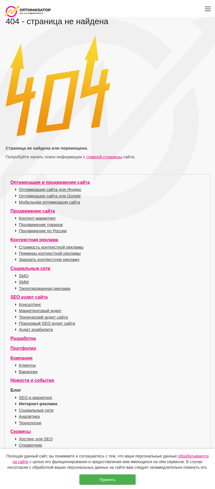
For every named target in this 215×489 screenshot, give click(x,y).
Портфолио (23, 348)
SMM (24, 282)
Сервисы (20, 431)
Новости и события (32, 380)
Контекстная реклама (34, 239)
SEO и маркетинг (35, 397)
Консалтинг (30, 304)
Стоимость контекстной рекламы (51, 247)
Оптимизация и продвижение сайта (50, 182)
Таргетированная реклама (44, 288)
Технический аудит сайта (43, 317)
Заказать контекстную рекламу (49, 259)
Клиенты (27, 365)
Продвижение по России (43, 230)
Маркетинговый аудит (40, 310)
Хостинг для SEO (36, 438)
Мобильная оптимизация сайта (49, 202)
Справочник (30, 445)
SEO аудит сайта (29, 297)
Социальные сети (30, 268)
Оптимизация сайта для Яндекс (50, 189)
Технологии (30, 422)
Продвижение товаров (41, 224)
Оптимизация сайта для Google (50, 195)
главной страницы (104, 156)
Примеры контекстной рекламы (50, 253)
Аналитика (29, 416)
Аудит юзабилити (36, 329)
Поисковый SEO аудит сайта (47, 323)
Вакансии (28, 371)
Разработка (23, 338)
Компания (21, 358)
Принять (107, 479)
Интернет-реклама (38, 403)
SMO (23, 275)
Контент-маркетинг (37, 218)
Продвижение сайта (32, 211)
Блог (15, 390)
